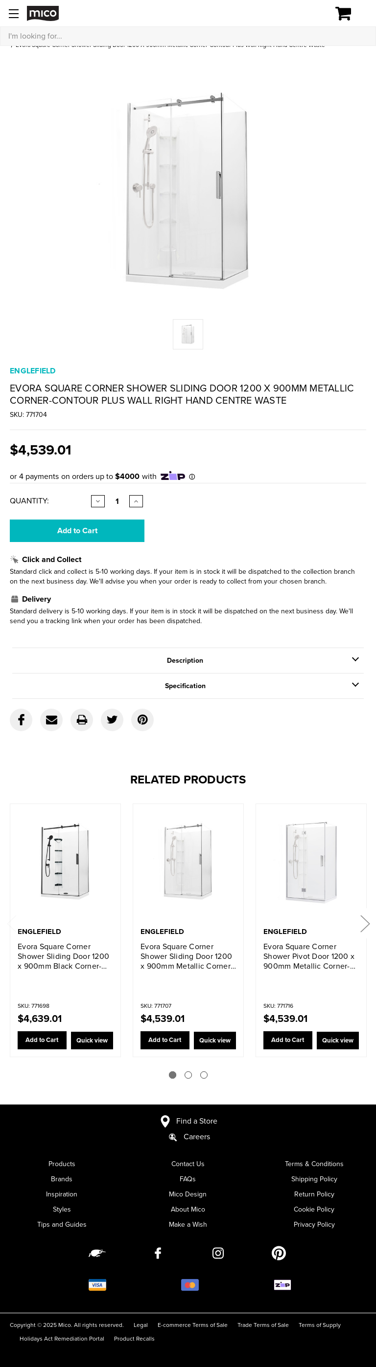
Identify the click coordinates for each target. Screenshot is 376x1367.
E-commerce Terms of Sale (193, 1325)
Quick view (90, 1040)
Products (61, 1164)
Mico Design (188, 1194)
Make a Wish (188, 1224)
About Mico (188, 1209)
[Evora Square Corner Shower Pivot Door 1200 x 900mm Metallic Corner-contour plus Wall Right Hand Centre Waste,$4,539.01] (311, 866)
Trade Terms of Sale (263, 1325)
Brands (61, 1179)
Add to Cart (40, 1040)
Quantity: (29, 501)
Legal (141, 1325)
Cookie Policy (314, 1209)
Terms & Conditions (314, 1164)
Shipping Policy (314, 1179)
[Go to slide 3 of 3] (204, 1075)
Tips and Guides (62, 1224)
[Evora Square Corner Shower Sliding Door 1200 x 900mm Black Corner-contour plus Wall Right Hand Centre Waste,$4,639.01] (65, 866)
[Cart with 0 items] (348, 13)
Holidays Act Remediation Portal (62, 1338)
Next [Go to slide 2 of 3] (365, 923)
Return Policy (314, 1194)
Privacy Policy (314, 1224)
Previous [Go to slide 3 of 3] (11, 923)
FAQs (188, 1179)
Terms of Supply (320, 1325)
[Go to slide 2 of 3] (188, 1075)
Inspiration (61, 1194)
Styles (62, 1209)
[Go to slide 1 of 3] (172, 1075)
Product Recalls (134, 1338)
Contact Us (188, 1164)
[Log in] (309, 14)
